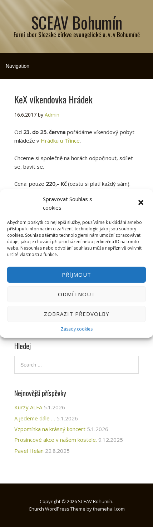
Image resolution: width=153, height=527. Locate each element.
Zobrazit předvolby (76, 313)
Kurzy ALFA (28, 407)
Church (36, 509)
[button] (141, 203)
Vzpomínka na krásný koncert (49, 429)
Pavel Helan (29, 450)
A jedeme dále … (34, 418)
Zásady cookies (77, 329)
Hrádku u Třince (60, 140)
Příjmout (76, 274)
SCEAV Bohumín (76, 22)
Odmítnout (76, 294)
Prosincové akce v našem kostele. (55, 439)
